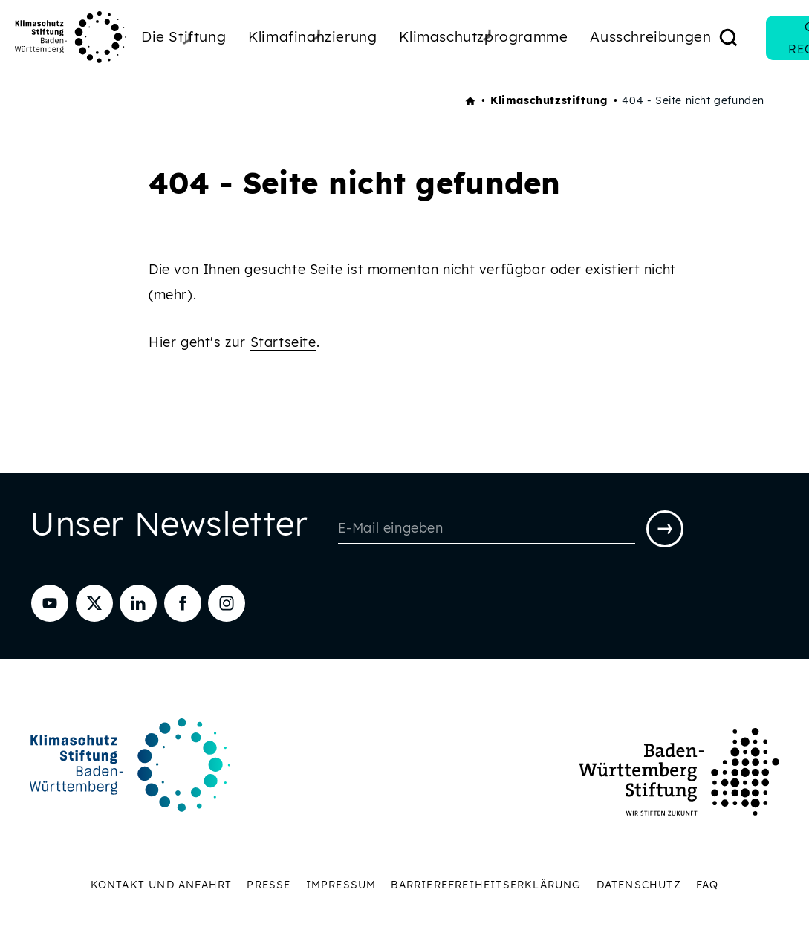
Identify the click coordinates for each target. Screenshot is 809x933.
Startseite (283, 342)
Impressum (341, 884)
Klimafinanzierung (312, 36)
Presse (268, 884)
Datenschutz (639, 884)
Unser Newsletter (169, 527)
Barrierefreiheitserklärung (486, 884)
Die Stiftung (183, 38)
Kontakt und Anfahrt (162, 884)
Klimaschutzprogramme (483, 36)
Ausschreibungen (650, 36)
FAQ (707, 884)
